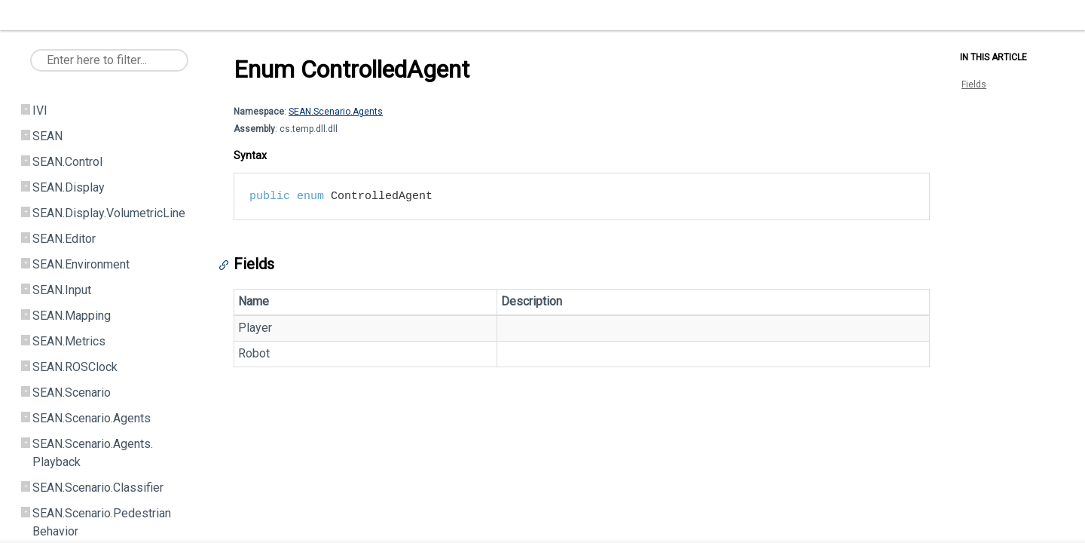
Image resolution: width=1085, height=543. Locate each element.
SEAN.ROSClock (75, 367)
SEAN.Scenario (71, 392)
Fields (973, 84)
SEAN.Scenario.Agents (91, 418)
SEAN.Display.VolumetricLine (108, 213)
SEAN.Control (67, 162)
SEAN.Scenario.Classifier (98, 487)
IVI (39, 110)
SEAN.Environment (81, 264)
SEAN (47, 136)
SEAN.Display (68, 187)
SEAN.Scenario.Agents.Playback (92, 453)
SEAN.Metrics (68, 341)
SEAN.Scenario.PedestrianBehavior (101, 522)
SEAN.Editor (64, 239)
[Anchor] (227, 265)
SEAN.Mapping (71, 315)
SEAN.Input (61, 290)
